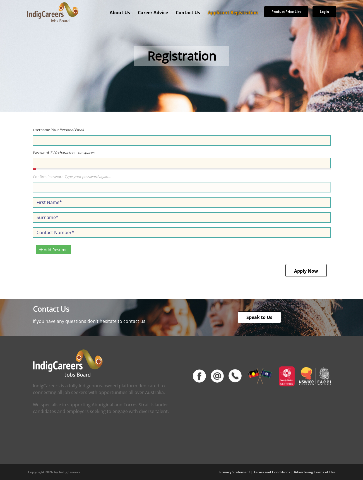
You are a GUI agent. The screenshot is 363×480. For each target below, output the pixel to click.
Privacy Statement (234, 472)
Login (324, 11)
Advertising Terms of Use (314, 472)
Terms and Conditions (272, 472)
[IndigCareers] (52, 12)
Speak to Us (259, 317)
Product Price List (286, 11)
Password (63, 152)
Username (58, 129)
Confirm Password (71, 176)
